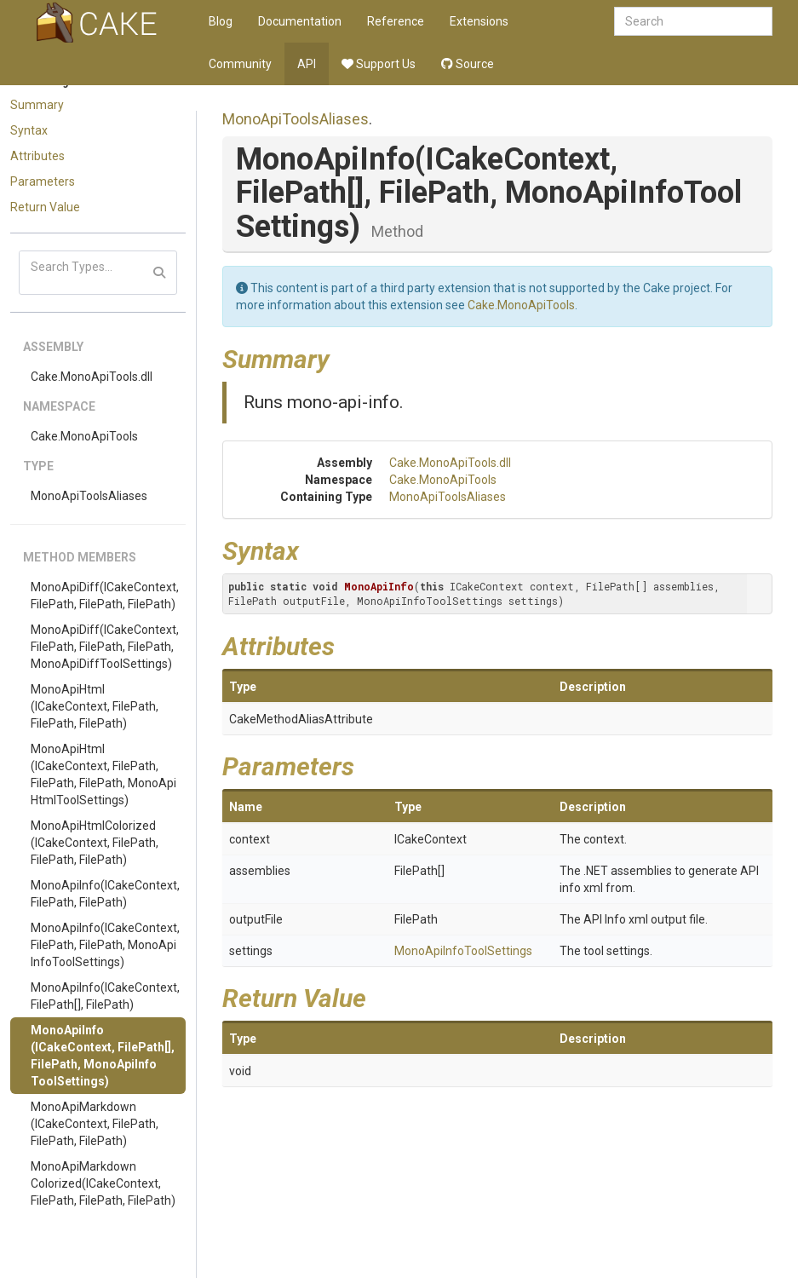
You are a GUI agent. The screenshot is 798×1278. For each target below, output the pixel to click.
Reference (395, 21)
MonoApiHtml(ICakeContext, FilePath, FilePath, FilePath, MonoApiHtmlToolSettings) (103, 774)
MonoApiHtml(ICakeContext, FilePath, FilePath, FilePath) (94, 706)
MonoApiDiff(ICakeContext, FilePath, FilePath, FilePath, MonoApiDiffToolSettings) (105, 647)
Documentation (300, 21)
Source (467, 64)
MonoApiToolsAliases (89, 496)
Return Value (45, 207)
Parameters (42, 181)
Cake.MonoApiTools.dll (91, 376)
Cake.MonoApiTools (84, 436)
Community (240, 64)
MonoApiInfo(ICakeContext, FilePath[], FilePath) (105, 996)
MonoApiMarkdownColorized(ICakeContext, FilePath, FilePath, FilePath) (103, 1183)
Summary (37, 105)
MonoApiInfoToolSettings (463, 951)
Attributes (37, 156)
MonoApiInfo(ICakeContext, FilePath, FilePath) (105, 893)
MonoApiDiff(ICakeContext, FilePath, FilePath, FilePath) (105, 595)
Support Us (379, 64)
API (306, 64)
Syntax (29, 130)
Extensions (479, 21)
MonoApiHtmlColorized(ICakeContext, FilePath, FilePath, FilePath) (94, 842)
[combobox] (693, 21)
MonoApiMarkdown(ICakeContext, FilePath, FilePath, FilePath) (94, 1124)
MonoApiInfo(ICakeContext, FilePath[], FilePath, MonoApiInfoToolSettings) (103, 1055)
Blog (221, 21)
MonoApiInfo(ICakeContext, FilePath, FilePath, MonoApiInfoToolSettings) (105, 945)
